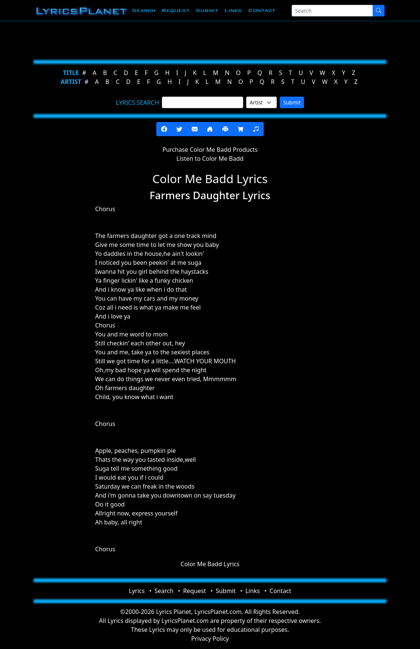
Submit (206, 10)
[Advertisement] (210, 39)
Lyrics (137, 591)
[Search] (332, 10)
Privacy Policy (210, 638)
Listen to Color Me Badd (210, 158)
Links (233, 10)
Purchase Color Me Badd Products (209, 149)
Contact (261, 10)
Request (175, 10)
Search (144, 10)
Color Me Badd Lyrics (210, 564)
